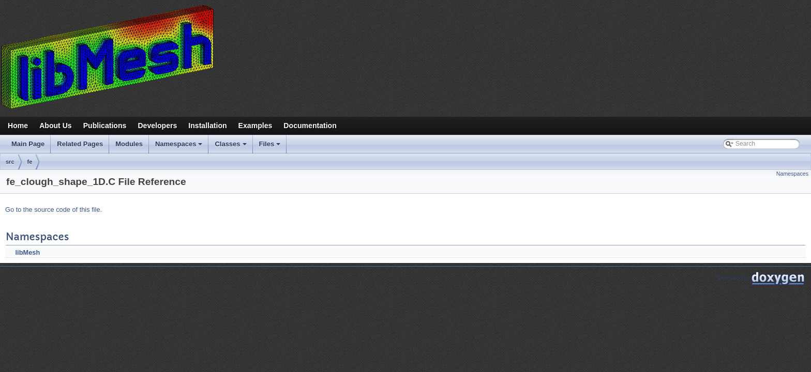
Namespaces (179, 146)
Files (270, 146)
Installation (207, 125)
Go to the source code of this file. (53, 209)
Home (18, 125)
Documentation (309, 125)
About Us (55, 125)
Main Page (27, 144)
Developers (157, 125)
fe (30, 162)
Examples (255, 125)
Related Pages (80, 144)
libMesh (28, 252)
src (10, 162)
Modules (129, 144)
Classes (231, 146)
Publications (105, 125)
